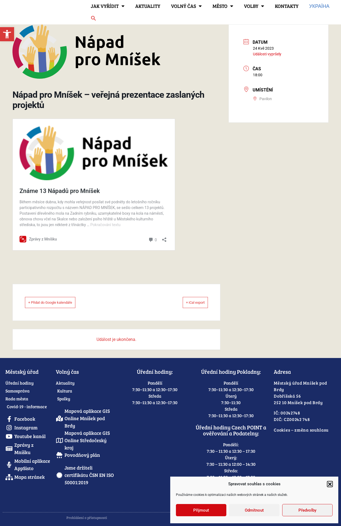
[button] (330, 484)
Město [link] (223, 6)
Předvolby (307, 510)
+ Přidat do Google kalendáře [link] (59, 302)
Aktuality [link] (147, 6)
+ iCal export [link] (188, 302)
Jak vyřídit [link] (107, 6)
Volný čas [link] (186, 6)
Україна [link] (319, 6)
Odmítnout (254, 510)
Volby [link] (254, 6)
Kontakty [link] (286, 6)
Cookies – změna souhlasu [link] (301, 430)
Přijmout (201, 510)
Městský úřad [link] (21, 371)
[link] (7, 34)
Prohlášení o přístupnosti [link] (86, 517)
